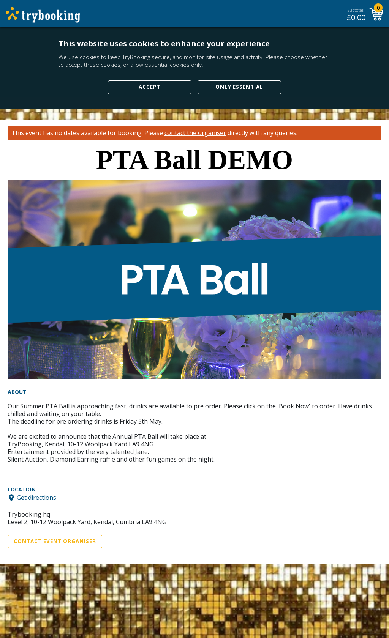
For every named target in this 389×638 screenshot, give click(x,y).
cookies (90, 57)
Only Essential (239, 86)
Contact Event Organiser (55, 541)
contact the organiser (195, 133)
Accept (150, 86)
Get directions (36, 497)
